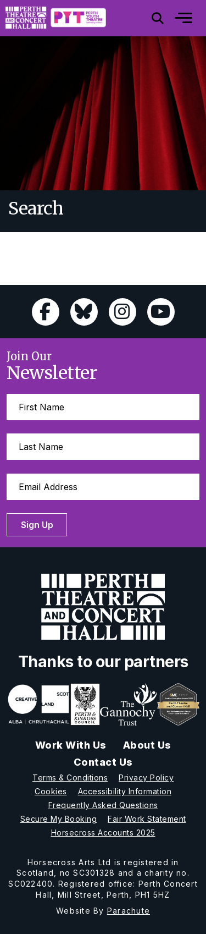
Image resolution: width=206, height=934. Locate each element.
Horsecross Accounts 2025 (103, 832)
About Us (147, 745)
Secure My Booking (58, 818)
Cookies (51, 791)
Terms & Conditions (70, 777)
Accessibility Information (125, 791)
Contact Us (103, 762)
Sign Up (37, 524)
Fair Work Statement (147, 818)
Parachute (128, 910)
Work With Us (71, 745)
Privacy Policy (146, 777)
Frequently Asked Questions (103, 805)
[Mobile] (175, 18)
